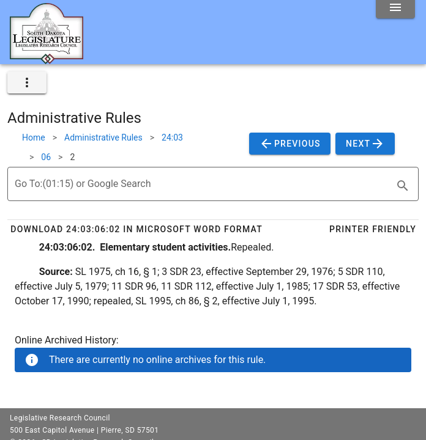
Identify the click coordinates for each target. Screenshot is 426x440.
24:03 (172, 137)
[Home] (46, 59)
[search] (402, 185)
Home (33, 137)
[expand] (27, 83)
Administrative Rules (103, 137)
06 (46, 157)
